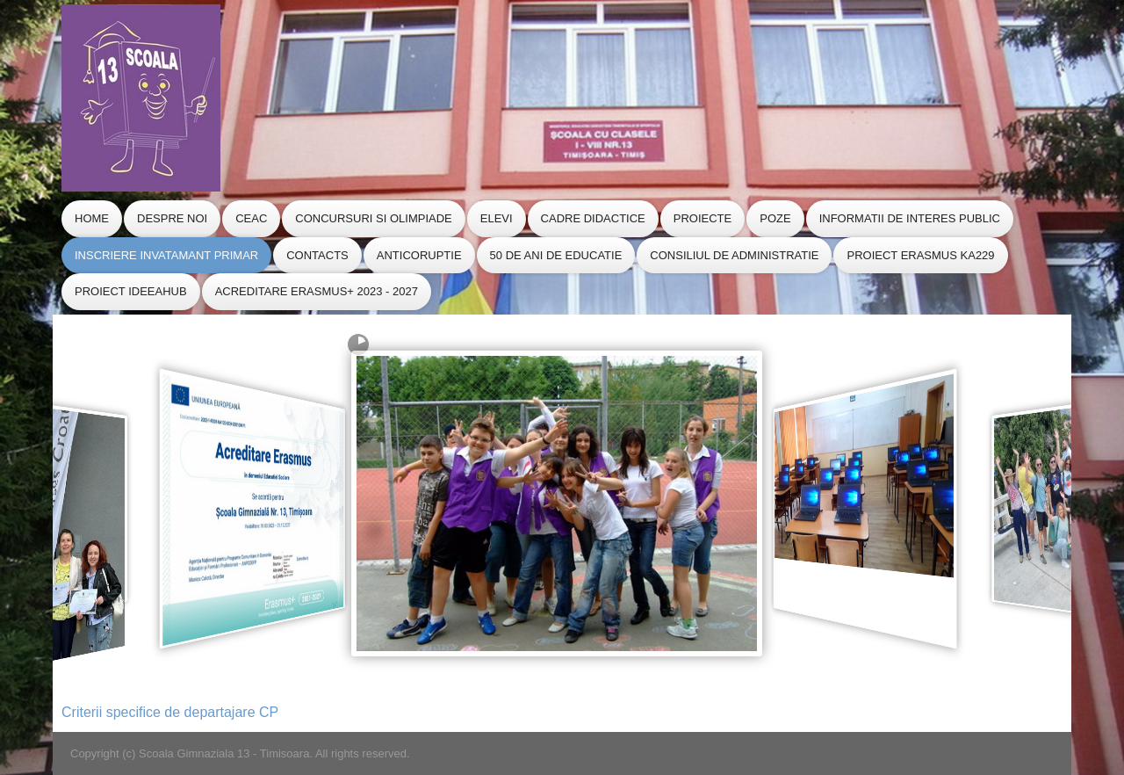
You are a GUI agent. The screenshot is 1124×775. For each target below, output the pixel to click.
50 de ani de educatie (556, 255)
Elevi (496, 218)
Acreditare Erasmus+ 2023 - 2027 (316, 291)
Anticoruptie (419, 255)
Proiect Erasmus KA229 (920, 255)
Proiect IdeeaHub (131, 291)
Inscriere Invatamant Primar (166, 255)
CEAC (251, 218)
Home (92, 218)
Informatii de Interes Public (909, 218)
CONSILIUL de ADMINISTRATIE (734, 255)
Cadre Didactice (593, 218)
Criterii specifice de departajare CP (169, 712)
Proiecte (702, 218)
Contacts (317, 255)
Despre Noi (172, 218)
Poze (775, 218)
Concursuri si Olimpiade (373, 218)
